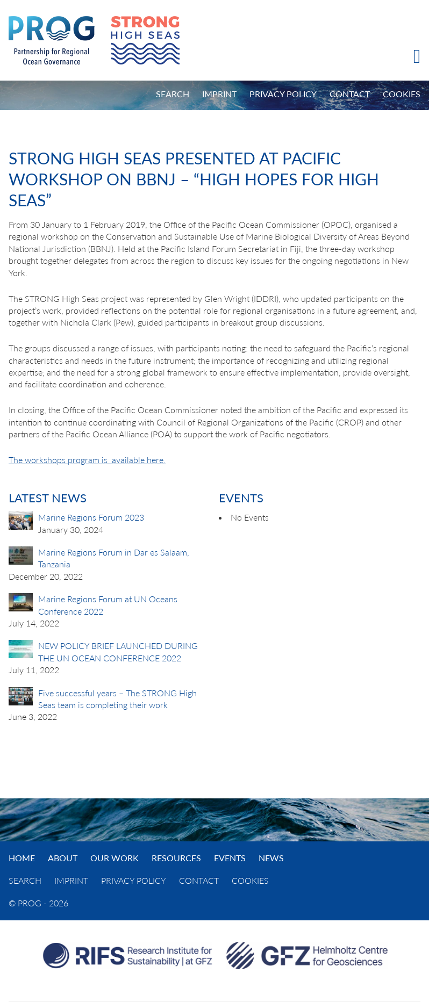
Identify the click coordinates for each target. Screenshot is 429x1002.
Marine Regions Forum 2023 (91, 517)
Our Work (114, 858)
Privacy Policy (283, 94)
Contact (350, 94)
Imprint (219, 94)
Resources (176, 858)
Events (230, 858)
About (62, 858)
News (271, 858)
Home (22, 858)
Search (172, 94)
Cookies (401, 94)
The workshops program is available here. (87, 460)
